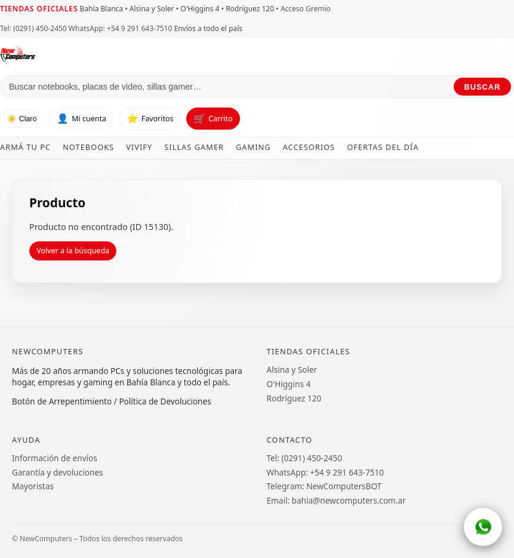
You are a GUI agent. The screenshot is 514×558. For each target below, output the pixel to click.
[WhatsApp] (483, 527)
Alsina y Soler (292, 369)
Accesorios (309, 147)
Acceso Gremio (306, 9)
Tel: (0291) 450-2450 (33, 28)
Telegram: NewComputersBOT (324, 486)
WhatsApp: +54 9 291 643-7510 (120, 28)
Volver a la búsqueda (72, 251)
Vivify (139, 147)
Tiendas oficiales (39, 9)
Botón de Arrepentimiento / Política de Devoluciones (111, 401)
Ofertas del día (382, 147)
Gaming (253, 147)
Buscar (482, 86)
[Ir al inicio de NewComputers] (120, 55)
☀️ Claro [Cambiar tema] (21, 119)
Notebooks (88, 147)
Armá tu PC (25, 147)
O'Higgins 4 (289, 384)
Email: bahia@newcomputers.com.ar (336, 500)
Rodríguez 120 (294, 398)
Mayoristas (33, 486)
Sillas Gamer (194, 147)
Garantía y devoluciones (57, 472)
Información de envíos (54, 458)
